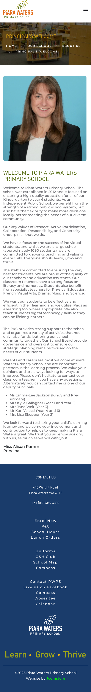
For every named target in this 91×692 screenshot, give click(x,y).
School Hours (45, 532)
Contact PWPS (45, 582)
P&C (45, 526)
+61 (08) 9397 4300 (45, 503)
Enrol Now (45, 521)
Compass (45, 568)
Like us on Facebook (45, 587)
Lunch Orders (45, 537)
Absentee (45, 598)
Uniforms (45, 551)
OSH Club (46, 557)
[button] (85, 9)
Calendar (45, 604)
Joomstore (55, 678)
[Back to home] (18, 9)
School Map (45, 562)
